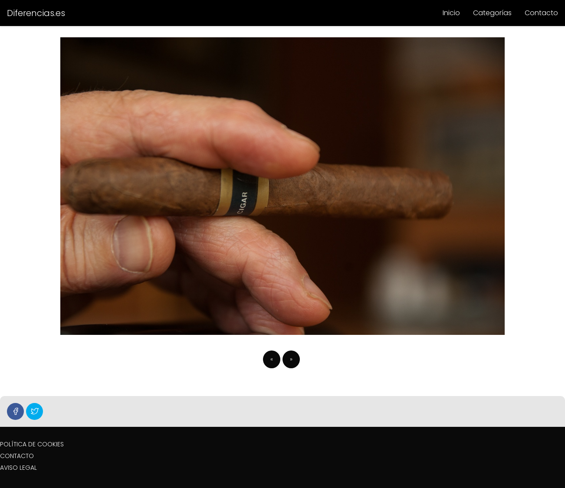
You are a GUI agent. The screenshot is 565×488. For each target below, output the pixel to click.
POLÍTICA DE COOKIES (32, 444)
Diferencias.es (36, 13)
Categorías (492, 13)
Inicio (451, 13)
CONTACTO (17, 456)
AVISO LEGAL (18, 467)
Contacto (541, 13)
